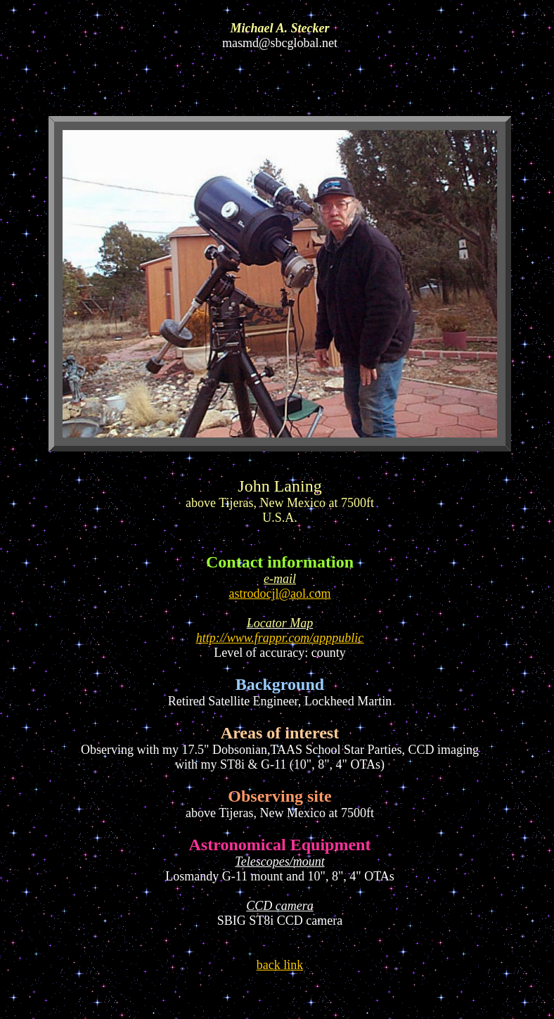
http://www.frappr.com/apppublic (280, 638)
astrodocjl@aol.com (279, 594)
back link (280, 965)
